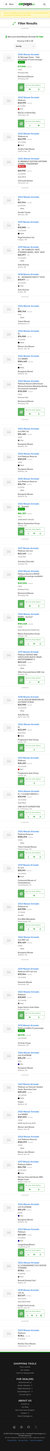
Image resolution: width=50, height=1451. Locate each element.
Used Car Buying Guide (25, 1373)
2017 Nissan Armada (28, 548)
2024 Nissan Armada (28, 158)
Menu (9, 4)
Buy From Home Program (25, 1410)
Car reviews (25, 1370)
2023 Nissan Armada (28, 97)
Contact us (25, 1404)
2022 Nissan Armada (28, 133)
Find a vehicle (25, 1367)
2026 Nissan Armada (28, 54)
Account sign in (25, 1394)
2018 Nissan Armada (28, 274)
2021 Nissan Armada (28, 758)
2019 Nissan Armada (28, 222)
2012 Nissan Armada (28, 1025)
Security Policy (23, 1440)
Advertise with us (25, 1382)
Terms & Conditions (36, 1440)
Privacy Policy (12, 1440)
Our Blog (25, 1407)
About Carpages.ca (25, 1416)
